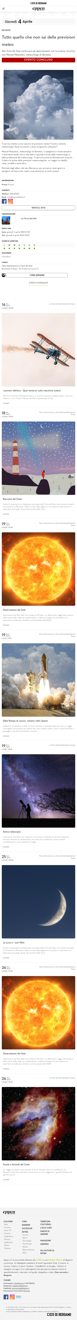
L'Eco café (46, 1228)
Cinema (7, 1227)
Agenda (44, 1244)
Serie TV (7, 1230)
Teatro (6, 1245)
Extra (25, 1232)
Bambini (26, 1225)
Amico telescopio (12, 832)
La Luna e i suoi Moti (13, 943)
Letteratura (8, 1236)
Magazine (45, 1241)
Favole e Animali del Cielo (16, 1165)
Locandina (6, 257)
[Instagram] (10, 201)
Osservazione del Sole (14, 610)
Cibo (24, 1222)
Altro (25, 1253)
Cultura (8, 1222)
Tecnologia (27, 1241)
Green (25, 1247)
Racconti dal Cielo (12, 499)
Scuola (25, 1235)
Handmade (27, 1244)
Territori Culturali (45, 1223)
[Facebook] (4, 201)
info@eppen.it (19, 1283)
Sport (25, 1238)
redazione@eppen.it (20, 1286)
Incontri (6, 30)
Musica (7, 1239)
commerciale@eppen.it (20, 1288)
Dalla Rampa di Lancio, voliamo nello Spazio (25, 721)
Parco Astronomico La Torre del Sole (17, 266)
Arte (6, 1225)
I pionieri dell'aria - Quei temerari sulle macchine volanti (32, 391)
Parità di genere (45, 1233)
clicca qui (26, 1291)
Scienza (6, 403)
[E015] (18, 1297)
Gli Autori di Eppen (47, 1252)
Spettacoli (8, 1242)
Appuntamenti (28, 1250)
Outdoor (27, 1229)
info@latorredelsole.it (16, 197)
